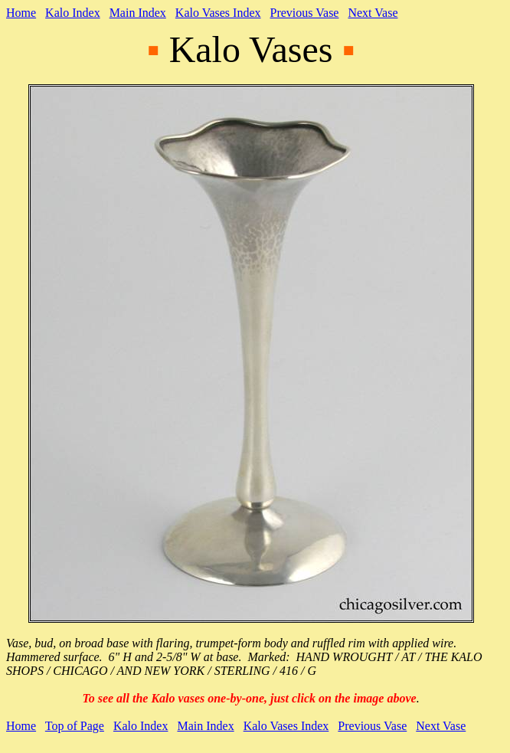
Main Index (138, 12)
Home (21, 12)
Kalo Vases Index (218, 12)
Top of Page (74, 725)
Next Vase (372, 12)
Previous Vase (304, 12)
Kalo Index (72, 12)
